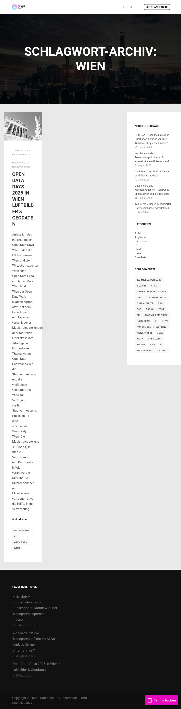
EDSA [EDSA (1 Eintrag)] (161, 309)
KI (27, 162)
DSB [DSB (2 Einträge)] (139, 309)
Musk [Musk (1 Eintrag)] (140, 339)
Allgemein (140, 237)
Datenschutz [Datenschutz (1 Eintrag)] (145, 303)
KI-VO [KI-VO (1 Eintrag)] (165, 321)
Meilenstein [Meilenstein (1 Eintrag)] (144, 333)
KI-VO (138, 249)
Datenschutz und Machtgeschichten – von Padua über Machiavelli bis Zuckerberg (152, 189)
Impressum (69, 698)
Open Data (24, 166)
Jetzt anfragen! (157, 7)
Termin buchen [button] (161, 698)
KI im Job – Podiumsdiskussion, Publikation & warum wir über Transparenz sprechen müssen (152, 139)
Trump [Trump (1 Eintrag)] (141, 345)
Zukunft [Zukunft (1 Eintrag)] (161, 350)
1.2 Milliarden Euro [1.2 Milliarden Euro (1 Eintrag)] (149, 280)
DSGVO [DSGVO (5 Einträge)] (150, 309)
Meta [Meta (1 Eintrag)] (160, 333)
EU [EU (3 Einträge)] (138, 315)
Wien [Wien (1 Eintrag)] (152, 345)
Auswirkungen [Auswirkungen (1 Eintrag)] (157, 297)
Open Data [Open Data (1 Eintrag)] (154, 339)
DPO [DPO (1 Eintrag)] (160, 303)
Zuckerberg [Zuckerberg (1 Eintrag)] (144, 350)
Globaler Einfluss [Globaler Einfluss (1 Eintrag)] (156, 315)
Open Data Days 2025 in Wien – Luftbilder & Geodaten (23, 199)
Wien (17, 548)
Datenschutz (18, 162)
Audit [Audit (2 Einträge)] (140, 297)
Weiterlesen (19, 519)
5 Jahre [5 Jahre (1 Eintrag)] (141, 286)
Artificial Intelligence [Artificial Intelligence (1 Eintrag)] (151, 292)
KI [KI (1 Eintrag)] (156, 321)
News (15, 166)
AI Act (138, 233)
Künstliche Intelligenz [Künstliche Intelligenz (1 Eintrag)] (151, 327)
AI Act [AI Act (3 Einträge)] (155, 286)
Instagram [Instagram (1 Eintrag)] (143, 321)
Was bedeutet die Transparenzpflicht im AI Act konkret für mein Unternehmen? (152, 157)
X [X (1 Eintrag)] (160, 345)
